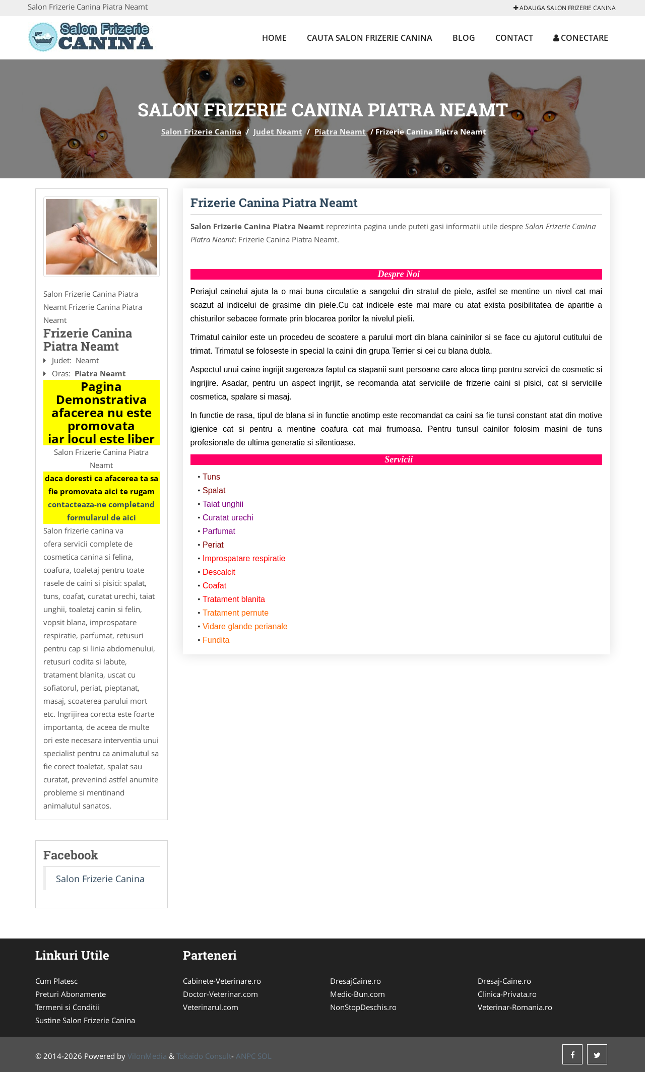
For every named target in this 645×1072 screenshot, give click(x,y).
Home (274, 37)
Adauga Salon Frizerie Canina (564, 8)
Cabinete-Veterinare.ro (222, 981)
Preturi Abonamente (70, 994)
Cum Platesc (56, 981)
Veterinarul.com (210, 1007)
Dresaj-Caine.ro (504, 981)
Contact (514, 37)
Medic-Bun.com (357, 994)
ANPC (245, 1056)
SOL (264, 1056)
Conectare (580, 37)
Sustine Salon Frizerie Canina (85, 1020)
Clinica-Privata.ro (507, 994)
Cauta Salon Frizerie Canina (369, 37)
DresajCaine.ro (355, 981)
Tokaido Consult (203, 1056)
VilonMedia (147, 1056)
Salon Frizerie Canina (201, 131)
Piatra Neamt (340, 131)
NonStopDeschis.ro (363, 1007)
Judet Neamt (277, 131)
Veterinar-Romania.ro (515, 1007)
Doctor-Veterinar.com (220, 994)
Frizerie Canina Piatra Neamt (274, 202)
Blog (464, 37)
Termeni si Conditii (67, 1007)
